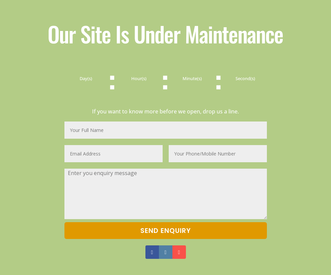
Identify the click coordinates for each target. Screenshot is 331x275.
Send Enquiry (165, 230)
